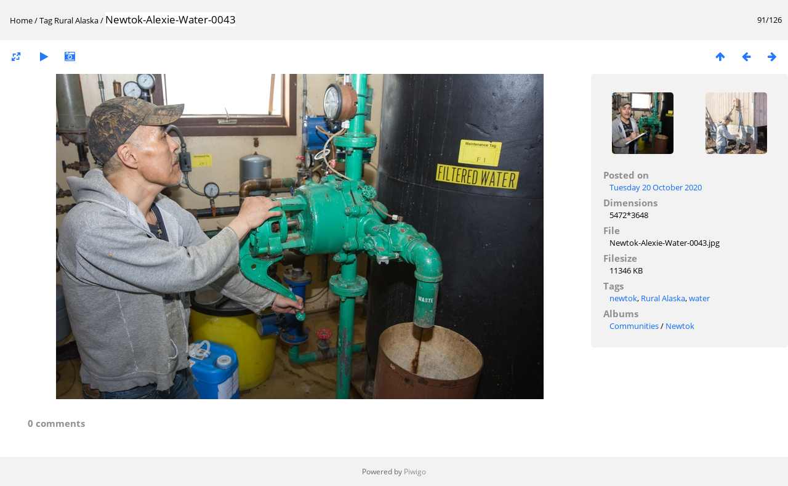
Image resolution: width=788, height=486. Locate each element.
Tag (45, 20)
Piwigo (415, 471)
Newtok (679, 325)
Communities (634, 325)
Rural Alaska (76, 20)
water (699, 298)
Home (21, 20)
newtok (623, 298)
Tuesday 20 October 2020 (655, 187)
